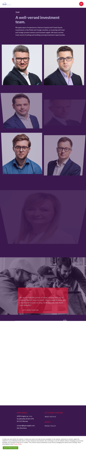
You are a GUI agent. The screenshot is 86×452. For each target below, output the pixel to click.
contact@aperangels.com (26, 426)
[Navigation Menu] (81, 4)
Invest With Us (50, 417)
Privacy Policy (50, 426)
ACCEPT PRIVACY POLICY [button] (10, 448)
